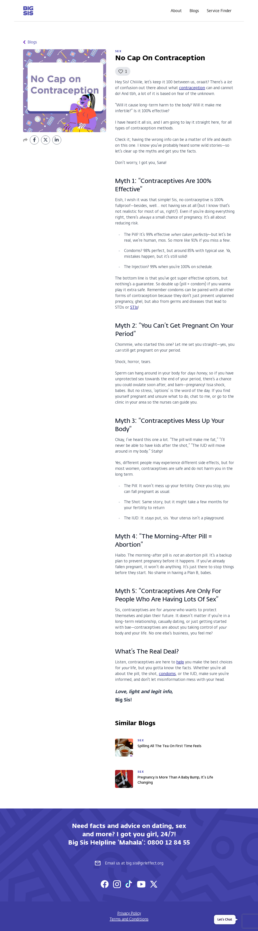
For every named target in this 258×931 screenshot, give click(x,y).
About (176, 11)
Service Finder (219, 11)
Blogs (194, 11)
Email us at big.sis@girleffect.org (129, 863)
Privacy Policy (129, 913)
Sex (118, 51)
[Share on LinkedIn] (56, 139)
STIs (134, 307)
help (180, 662)
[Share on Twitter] (45, 139)
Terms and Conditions (129, 919)
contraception (192, 88)
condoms (167, 673)
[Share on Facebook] (34, 139)
